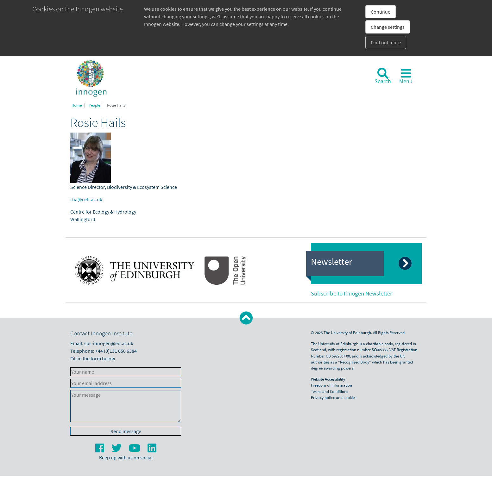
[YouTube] (135, 450)
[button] (246, 318)
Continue (380, 12)
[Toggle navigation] (406, 76)
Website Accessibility (328, 379)
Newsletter (331, 261)
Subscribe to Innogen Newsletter (351, 293)
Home (77, 105)
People (94, 105)
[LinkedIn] (152, 450)
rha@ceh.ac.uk (86, 199)
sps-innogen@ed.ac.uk (108, 343)
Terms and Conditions (329, 391)
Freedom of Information (331, 385)
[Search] (382, 76)
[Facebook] (100, 450)
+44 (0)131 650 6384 (116, 351)
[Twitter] (117, 450)
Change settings (388, 27)
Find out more (386, 42)
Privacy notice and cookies (333, 397)
